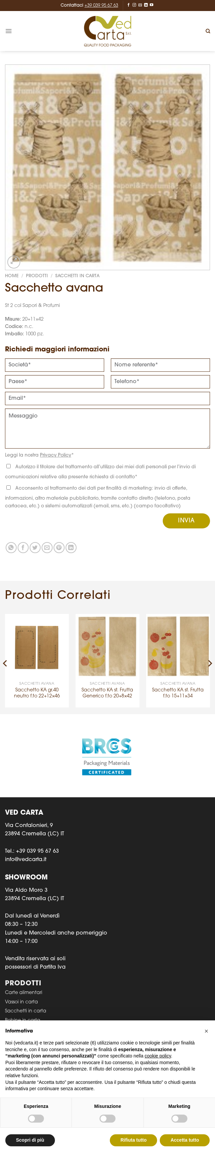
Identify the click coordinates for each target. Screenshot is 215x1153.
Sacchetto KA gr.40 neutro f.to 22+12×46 (37, 693)
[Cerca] (208, 31)
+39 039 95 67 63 (101, 5)
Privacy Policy (55, 455)
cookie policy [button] (158, 1055)
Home (12, 276)
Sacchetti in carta (25, 1011)
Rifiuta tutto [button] (133, 1140)
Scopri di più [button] (30, 1140)
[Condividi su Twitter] (35, 547)
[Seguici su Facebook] (128, 5)
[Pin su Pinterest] (59, 547)
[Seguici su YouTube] (151, 5)
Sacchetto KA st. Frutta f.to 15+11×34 (178, 693)
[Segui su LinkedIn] (146, 5)
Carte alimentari (23, 992)
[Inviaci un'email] (140, 5)
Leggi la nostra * (39, 455)
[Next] (210, 663)
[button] (206, 1031)
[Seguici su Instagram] (134, 5)
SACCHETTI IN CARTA (77, 276)
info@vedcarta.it (25, 859)
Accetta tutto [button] (184, 1140)
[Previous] (5, 663)
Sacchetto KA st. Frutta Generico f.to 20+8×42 (107, 693)
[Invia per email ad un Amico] (47, 547)
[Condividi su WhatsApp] (11, 547)
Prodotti (37, 276)
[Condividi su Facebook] (23, 547)
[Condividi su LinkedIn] (71, 547)
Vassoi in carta (21, 1002)
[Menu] (8, 31)
